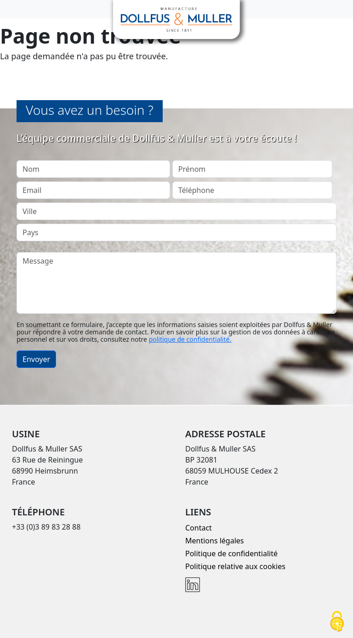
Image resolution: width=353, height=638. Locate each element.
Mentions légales (214, 541)
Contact (198, 528)
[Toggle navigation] (13, 9)
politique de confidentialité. (190, 339)
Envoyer (36, 359)
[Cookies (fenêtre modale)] (337, 622)
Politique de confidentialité (231, 553)
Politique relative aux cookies (235, 566)
